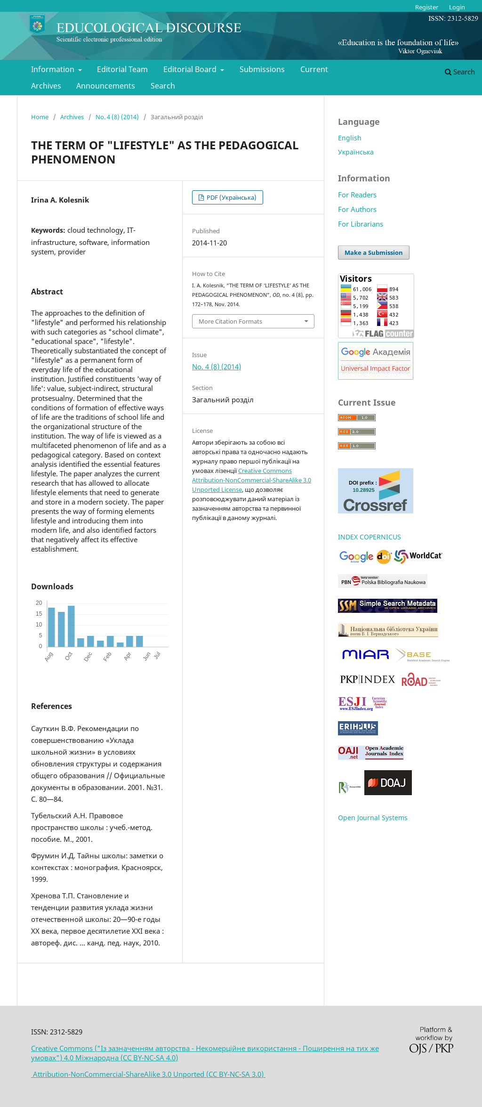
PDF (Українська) (231, 197)
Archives (46, 86)
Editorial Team (122, 69)
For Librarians (360, 223)
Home (39, 117)
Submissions (262, 69)
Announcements (105, 86)
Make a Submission (374, 252)
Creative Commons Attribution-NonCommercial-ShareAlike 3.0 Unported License (251, 480)
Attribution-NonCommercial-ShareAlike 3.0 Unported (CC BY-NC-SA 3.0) (148, 1074)
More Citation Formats (230, 321)
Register (426, 7)
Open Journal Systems (373, 817)
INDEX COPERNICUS (369, 536)
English (350, 137)
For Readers (357, 194)
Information (53, 69)
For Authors (357, 209)
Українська (356, 151)
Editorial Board (190, 69)
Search (163, 86)
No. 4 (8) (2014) (117, 117)
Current (314, 69)
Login (457, 7)
